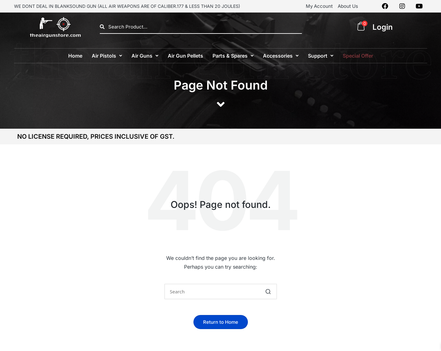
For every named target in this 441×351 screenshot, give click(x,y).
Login (382, 27)
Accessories (281, 56)
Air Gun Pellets (185, 56)
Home (75, 56)
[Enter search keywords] (220, 291)
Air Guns (144, 56)
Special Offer (358, 56)
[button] (107, 56)
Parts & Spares (233, 56)
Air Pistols (107, 56)
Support (320, 56)
